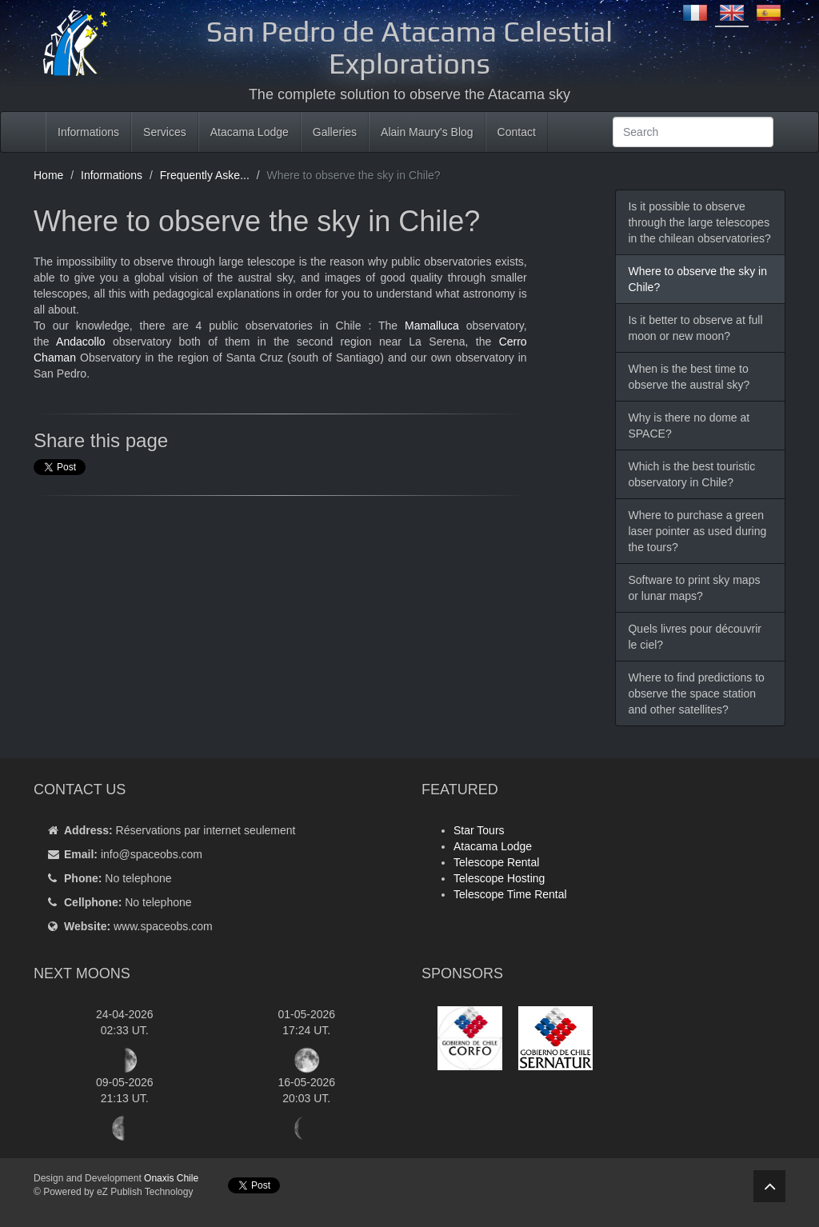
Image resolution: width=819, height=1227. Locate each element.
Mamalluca (432, 325)
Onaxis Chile (171, 1178)
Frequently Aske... (205, 175)
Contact (516, 132)
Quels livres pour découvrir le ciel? (694, 636)
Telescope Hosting (499, 878)
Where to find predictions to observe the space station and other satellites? (696, 693)
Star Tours (479, 830)
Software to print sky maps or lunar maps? (694, 588)
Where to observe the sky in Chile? (697, 279)
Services (164, 132)
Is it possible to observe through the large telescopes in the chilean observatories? (699, 222)
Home (48, 175)
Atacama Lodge (249, 132)
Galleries (335, 132)
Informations (88, 132)
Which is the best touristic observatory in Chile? (691, 474)
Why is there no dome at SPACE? (688, 425)
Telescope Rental (496, 862)
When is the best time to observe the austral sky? (688, 376)
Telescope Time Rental (510, 894)
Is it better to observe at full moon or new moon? (695, 328)
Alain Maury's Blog (427, 132)
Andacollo (81, 341)
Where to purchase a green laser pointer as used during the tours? (697, 531)
